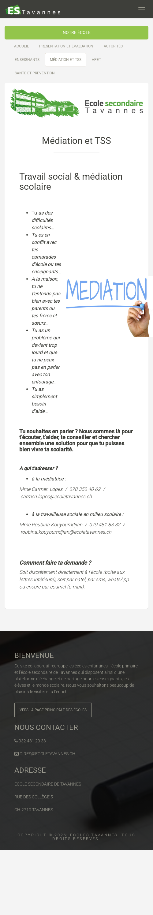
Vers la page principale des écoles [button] (53, 710)
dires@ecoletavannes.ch (44, 753)
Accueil (21, 46)
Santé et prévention (35, 73)
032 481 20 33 (30, 740)
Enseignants (27, 60)
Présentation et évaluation (66, 46)
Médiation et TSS (65, 60)
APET (96, 60)
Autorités (113, 46)
